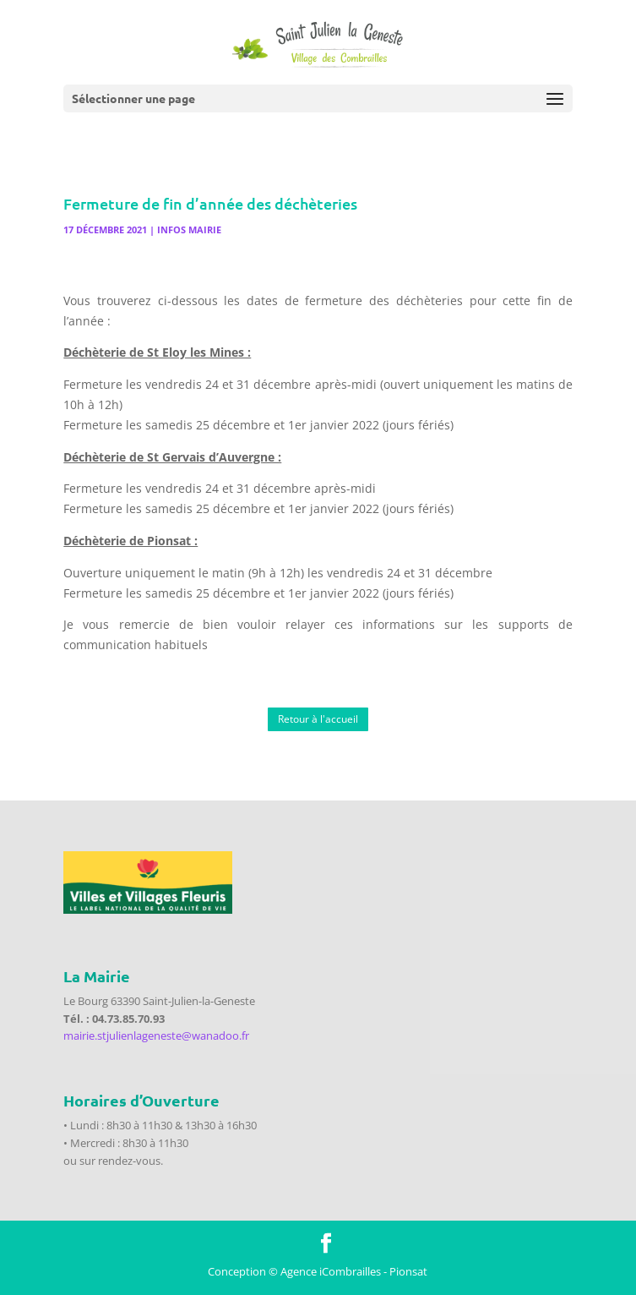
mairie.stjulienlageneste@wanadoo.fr (156, 1035)
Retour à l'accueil (318, 719)
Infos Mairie (189, 229)
